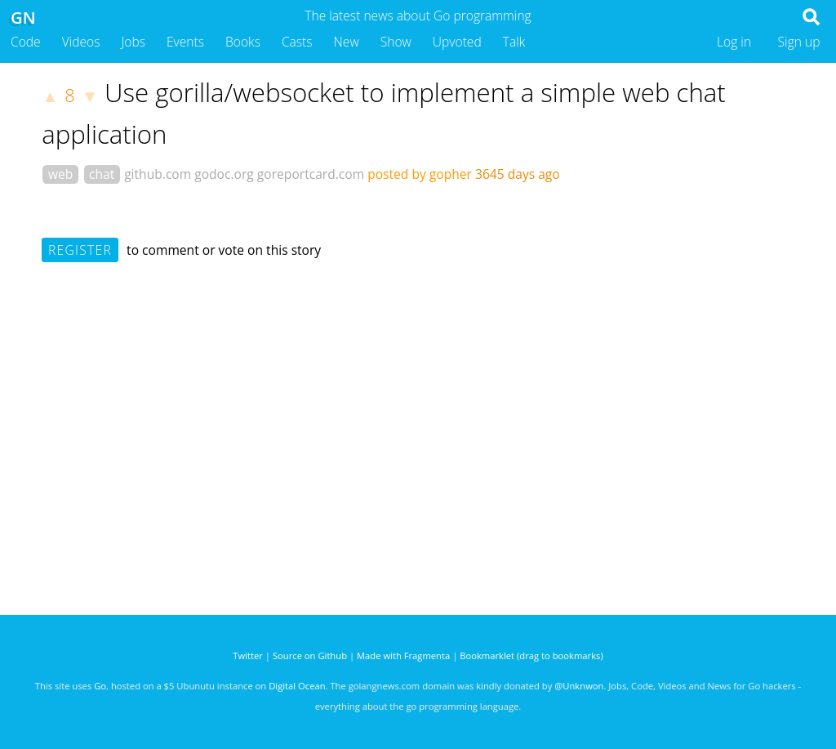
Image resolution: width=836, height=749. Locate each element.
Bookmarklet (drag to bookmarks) (531, 655)
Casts (297, 42)
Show (395, 42)
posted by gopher (419, 174)
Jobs (133, 42)
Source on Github (310, 655)
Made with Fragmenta (403, 655)
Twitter (248, 655)
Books (242, 42)
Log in (734, 42)
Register (80, 250)
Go (100, 686)
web (60, 174)
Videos (81, 42)
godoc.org (224, 174)
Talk (514, 42)
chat (101, 174)
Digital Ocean (297, 686)
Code (26, 42)
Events (185, 42)
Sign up (799, 42)
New (346, 42)
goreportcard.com (310, 174)
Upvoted (457, 42)
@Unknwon (578, 686)
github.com (157, 174)
